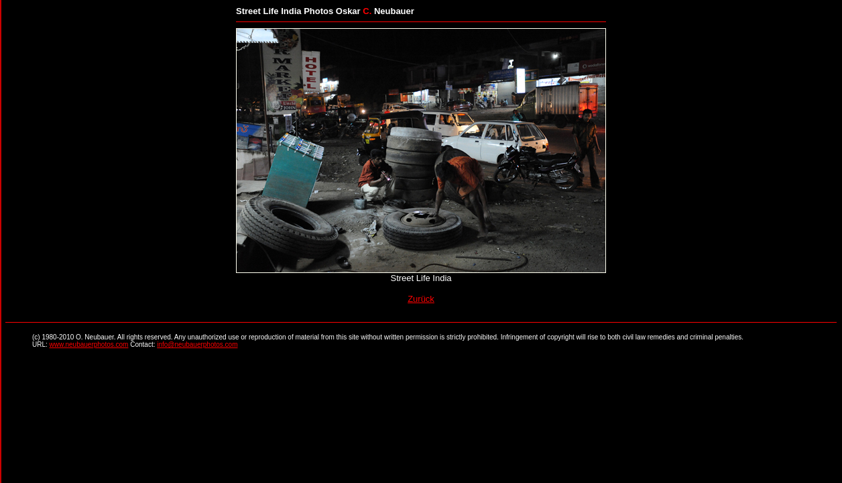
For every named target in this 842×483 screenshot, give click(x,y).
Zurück (421, 299)
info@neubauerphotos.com (197, 344)
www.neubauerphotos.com (89, 344)
